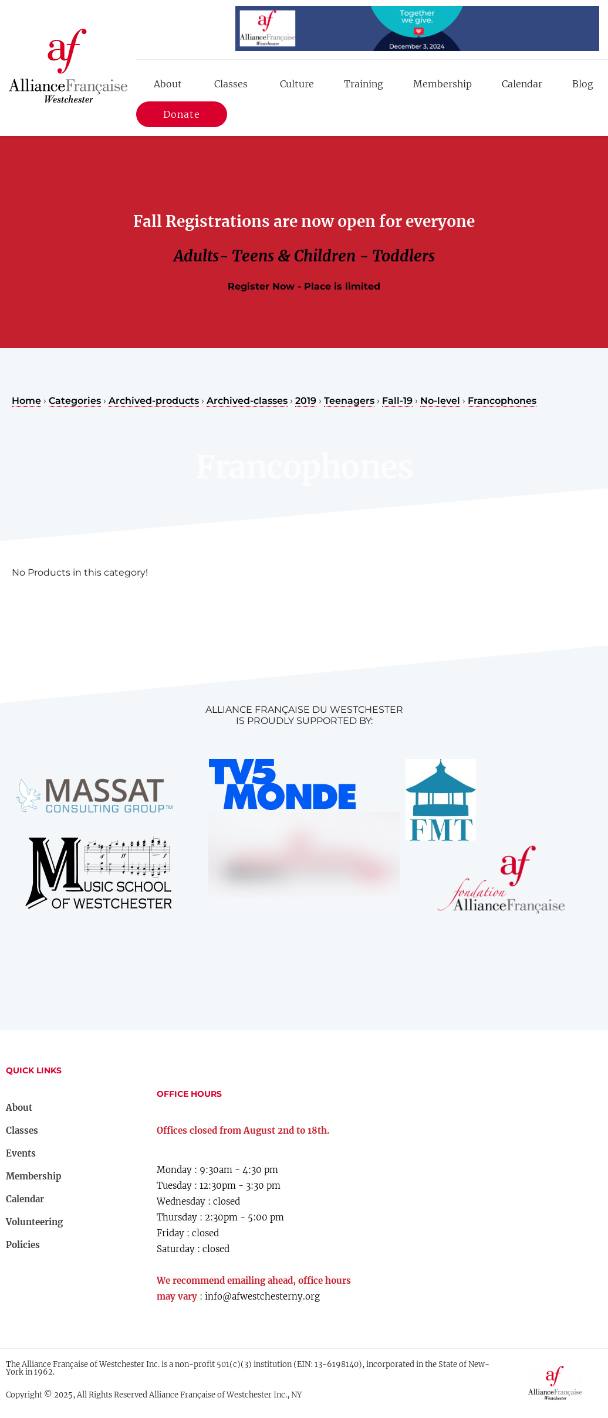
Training (363, 84)
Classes (231, 84)
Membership (442, 84)
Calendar (522, 84)
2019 (305, 400)
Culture (297, 84)
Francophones (502, 400)
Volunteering (34, 1221)
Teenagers (349, 400)
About (168, 84)
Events (21, 1153)
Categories (75, 400)
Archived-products (154, 400)
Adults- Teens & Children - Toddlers (304, 256)
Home (26, 400)
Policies (23, 1244)
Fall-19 (397, 400)
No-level (440, 400)
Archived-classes (247, 400)
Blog (582, 84)
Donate (181, 117)
